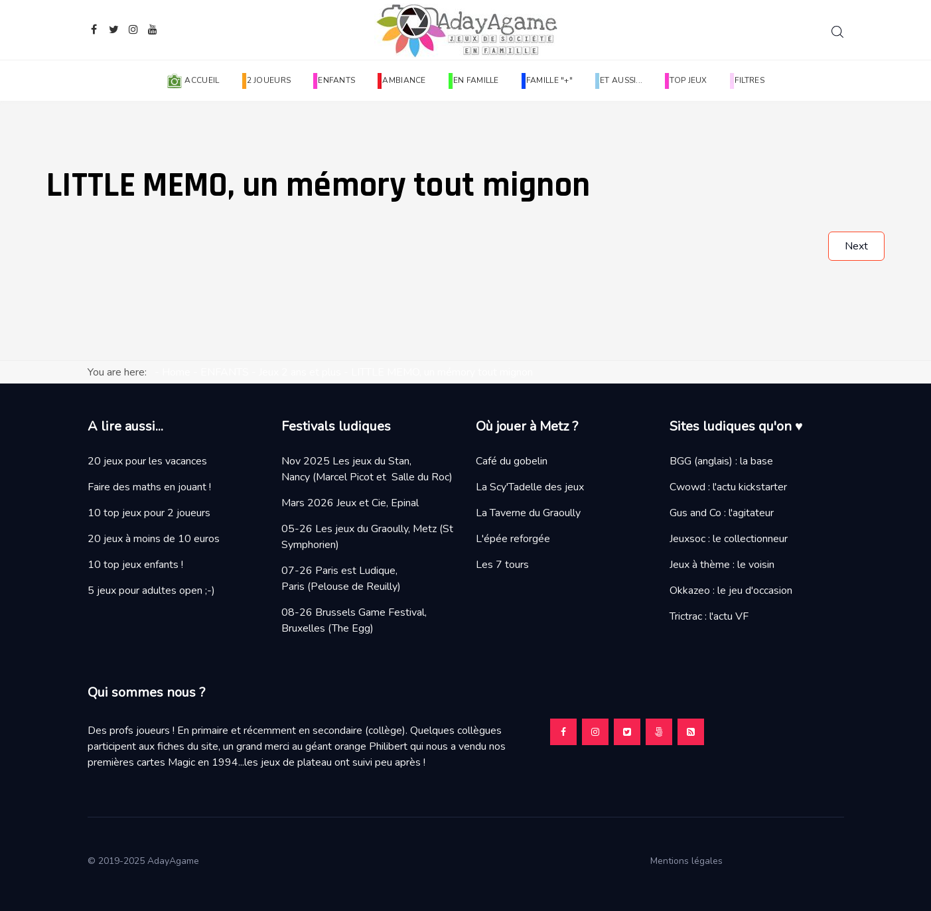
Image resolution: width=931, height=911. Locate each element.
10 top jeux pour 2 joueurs (149, 513)
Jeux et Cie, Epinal (377, 503)
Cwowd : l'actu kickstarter (728, 487)
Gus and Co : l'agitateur (722, 513)
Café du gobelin (511, 461)
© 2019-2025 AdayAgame (145, 861)
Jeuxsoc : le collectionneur (729, 538)
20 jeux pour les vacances (147, 461)
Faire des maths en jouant (147, 487)
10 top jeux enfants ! (135, 564)
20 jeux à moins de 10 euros (154, 538)
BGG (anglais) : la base (721, 461)
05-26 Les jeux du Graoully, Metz (359, 529)
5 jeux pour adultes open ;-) (151, 590)
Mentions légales (691, 861)
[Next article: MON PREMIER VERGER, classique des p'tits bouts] (856, 246)
